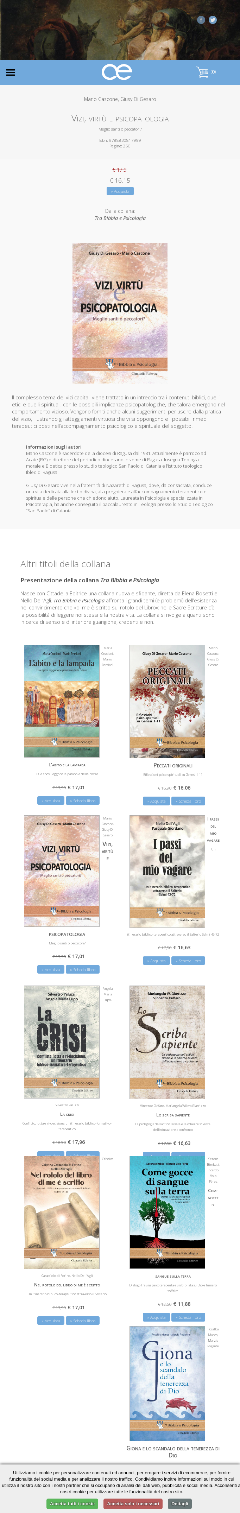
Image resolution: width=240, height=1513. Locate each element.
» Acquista (120, 191)
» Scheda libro (188, 800)
